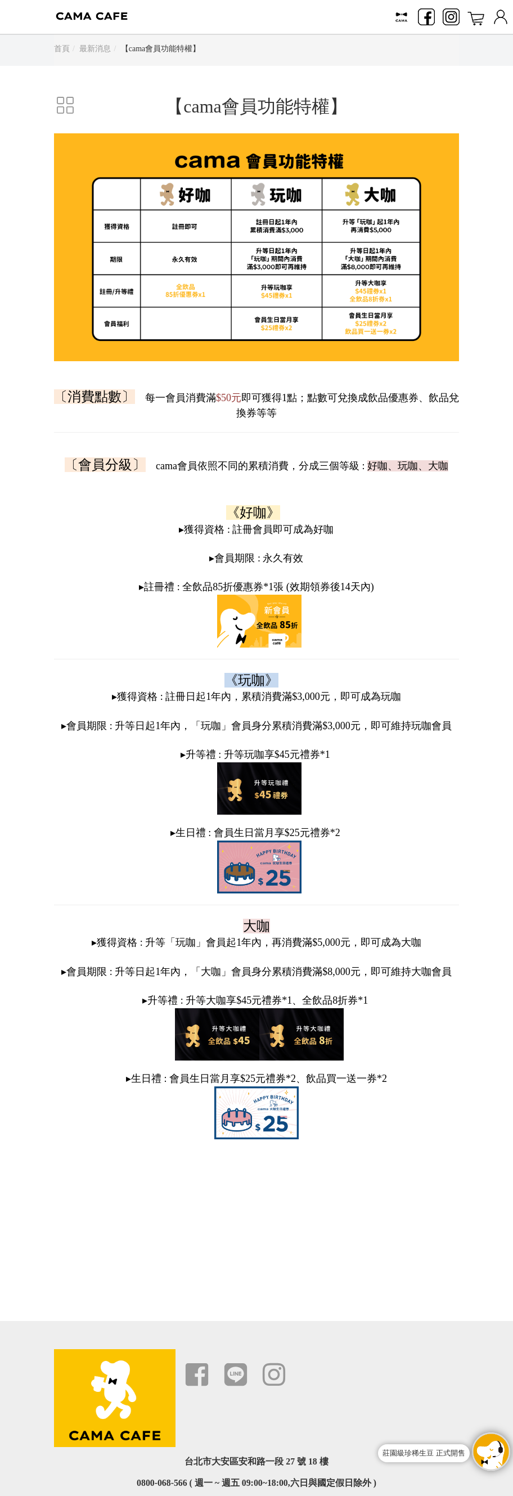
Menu (17, 17)
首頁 (62, 48)
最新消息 (95, 48)
